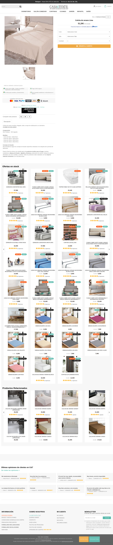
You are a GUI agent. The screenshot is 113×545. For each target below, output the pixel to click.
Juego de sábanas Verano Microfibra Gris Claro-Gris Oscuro (97, 271)
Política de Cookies (46, 540)
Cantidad (61, 41)
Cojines (63, 11)
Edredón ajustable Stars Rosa (16, 242)
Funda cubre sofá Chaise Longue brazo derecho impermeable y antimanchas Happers (70, 298)
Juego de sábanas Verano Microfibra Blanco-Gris (43, 215)
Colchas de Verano (100, 17)
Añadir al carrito (84, 46)
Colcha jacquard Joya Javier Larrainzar (16, 437)
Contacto (32, 520)
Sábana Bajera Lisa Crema (43, 350)
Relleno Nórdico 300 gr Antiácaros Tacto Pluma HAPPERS (97, 187)
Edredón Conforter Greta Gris (43, 242)
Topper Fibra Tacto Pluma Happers (70, 187)
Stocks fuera (7, 515)
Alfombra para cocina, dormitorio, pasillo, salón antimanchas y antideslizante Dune (16, 326)
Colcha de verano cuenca (43, 436)
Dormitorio (26, 11)
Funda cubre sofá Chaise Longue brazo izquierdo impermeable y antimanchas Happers (16, 215)
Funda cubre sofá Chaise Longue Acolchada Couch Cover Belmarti (43, 187)
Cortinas (53, 11)
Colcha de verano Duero (43, 408)
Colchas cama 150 (34, 107)
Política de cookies (35, 527)
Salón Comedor (40, 11)
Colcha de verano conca (97, 436)
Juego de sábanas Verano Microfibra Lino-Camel (70, 215)
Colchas (42, 107)
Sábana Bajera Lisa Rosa (16, 374)
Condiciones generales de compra (13, 520)
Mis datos (60, 520)
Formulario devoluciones (10, 527)
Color (60, 32)
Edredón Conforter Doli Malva (97, 214)
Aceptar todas (84, 539)
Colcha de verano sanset (70, 408)
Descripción (7, 121)
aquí (93, 529)
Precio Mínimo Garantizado (13, 85)
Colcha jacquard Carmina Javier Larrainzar (16, 409)
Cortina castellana (70, 242)
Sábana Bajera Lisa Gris (69, 350)
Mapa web (5, 529)
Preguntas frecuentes (9, 522)
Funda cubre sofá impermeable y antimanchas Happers (97, 298)
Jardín (72, 11)
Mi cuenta (60, 515)
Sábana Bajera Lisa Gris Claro (97, 350)
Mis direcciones (62, 522)
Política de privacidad (36, 524)
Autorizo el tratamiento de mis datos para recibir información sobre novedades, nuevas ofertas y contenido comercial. (98, 525)
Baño (89, 11)
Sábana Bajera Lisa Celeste (16, 350)
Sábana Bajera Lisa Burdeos (97, 326)
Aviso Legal (33, 522)
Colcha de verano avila (70, 436)
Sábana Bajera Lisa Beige (70, 326)
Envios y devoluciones (9, 517)
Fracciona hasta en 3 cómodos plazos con (84, 26)
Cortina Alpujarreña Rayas (70, 374)
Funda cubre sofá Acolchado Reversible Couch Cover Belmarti (16, 271)
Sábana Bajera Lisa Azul (43, 326)
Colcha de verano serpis (97, 408)
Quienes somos (34, 517)
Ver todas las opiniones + (10, 470)
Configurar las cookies (67, 541)
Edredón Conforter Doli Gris (16, 187)
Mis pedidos (60, 518)
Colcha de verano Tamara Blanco (43, 374)
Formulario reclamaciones (11, 524)
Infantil (80, 11)
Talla (60, 36)
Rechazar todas (94, 539)
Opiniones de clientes (36, 529)
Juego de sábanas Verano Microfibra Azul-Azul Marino (43, 271)
